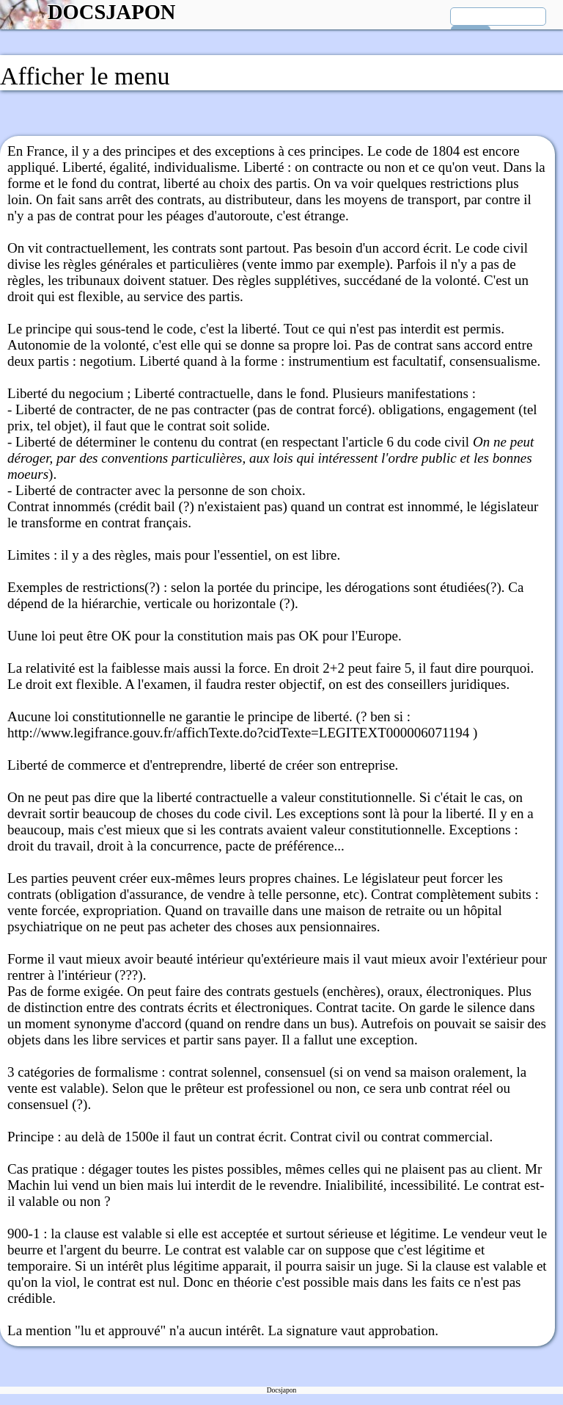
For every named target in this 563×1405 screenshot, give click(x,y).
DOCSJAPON (111, 12)
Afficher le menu (85, 76)
